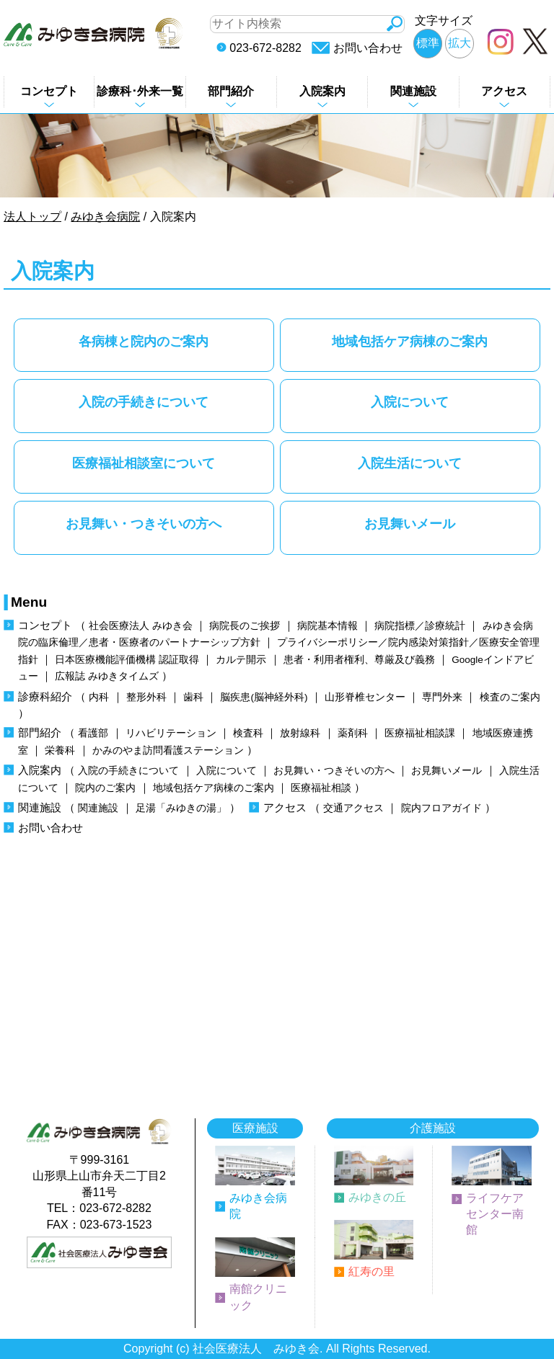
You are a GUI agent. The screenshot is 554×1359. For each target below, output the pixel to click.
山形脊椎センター (365, 697)
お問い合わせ (368, 48)
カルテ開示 (241, 659)
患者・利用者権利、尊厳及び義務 (359, 659)
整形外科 (146, 697)
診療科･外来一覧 (140, 91)
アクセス (504, 91)
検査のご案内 (510, 697)
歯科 (193, 697)
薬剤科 (353, 733)
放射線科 (300, 733)
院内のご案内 (105, 788)
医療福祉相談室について (143, 463)
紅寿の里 (371, 1271)
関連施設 (413, 91)
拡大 (459, 43)
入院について (410, 401)
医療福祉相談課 (419, 733)
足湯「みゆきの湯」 (181, 808)
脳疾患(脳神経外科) (263, 697)
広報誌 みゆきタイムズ (107, 676)
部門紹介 (231, 91)
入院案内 (322, 91)
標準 (427, 43)
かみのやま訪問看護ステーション (168, 750)
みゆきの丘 (377, 1197)
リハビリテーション (171, 733)
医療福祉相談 (321, 788)
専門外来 (442, 697)
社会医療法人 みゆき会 (141, 625)
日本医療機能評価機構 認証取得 (127, 659)
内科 (99, 697)
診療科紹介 (45, 696)
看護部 (93, 733)
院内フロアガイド (441, 808)
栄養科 (60, 750)
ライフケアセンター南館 (495, 1214)
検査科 (248, 733)
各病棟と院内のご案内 (143, 341)
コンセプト (49, 91)
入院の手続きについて (143, 401)
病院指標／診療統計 (419, 625)
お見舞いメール (409, 523)
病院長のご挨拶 (244, 625)
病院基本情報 (327, 625)
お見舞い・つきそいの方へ (143, 523)
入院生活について (410, 463)
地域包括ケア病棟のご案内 (410, 341)
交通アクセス (353, 808)
